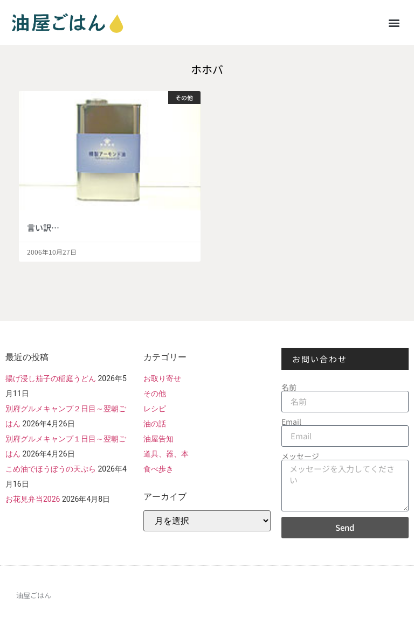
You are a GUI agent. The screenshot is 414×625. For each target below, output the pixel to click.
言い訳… (43, 227)
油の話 (154, 423)
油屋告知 (158, 438)
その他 (154, 393)
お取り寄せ (162, 378)
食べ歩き (158, 469)
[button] (394, 22)
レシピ (154, 408)
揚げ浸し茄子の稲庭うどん (50, 378)
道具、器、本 (166, 454)
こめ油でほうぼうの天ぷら (50, 469)
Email (291, 421)
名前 (288, 387)
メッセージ (300, 456)
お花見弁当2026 (32, 499)
